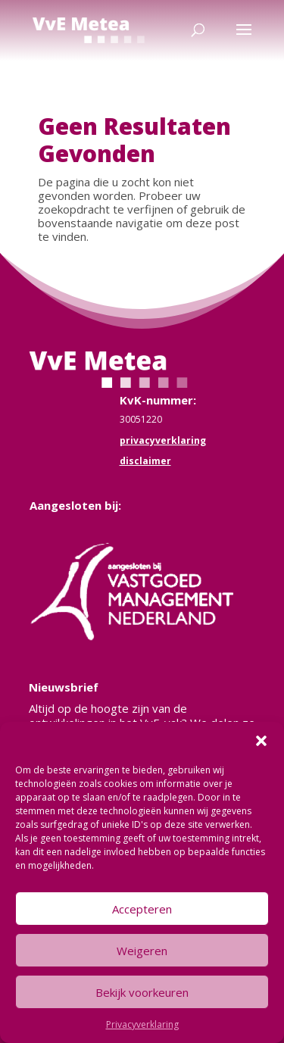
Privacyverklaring (142, 1024)
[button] (261, 740)
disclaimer (145, 460)
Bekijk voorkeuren (142, 992)
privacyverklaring (163, 440)
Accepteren (142, 909)
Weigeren (142, 950)
